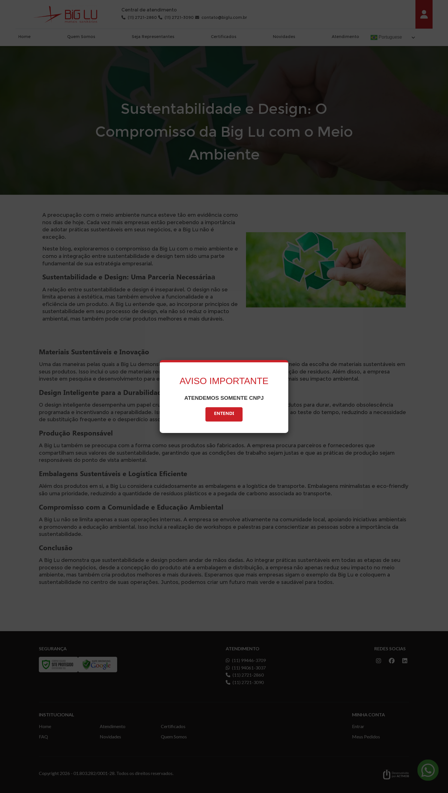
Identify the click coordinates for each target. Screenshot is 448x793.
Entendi (224, 414)
